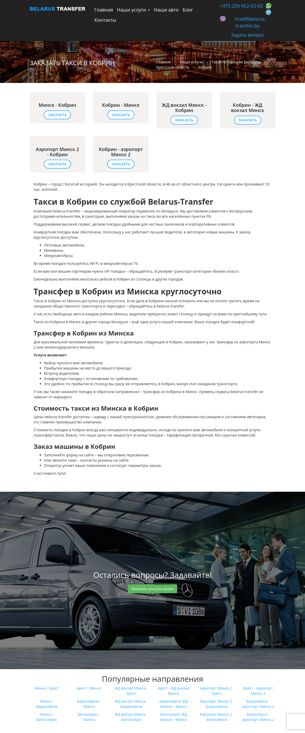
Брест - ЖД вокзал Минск (173, 691)
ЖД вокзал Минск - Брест (131, 691)
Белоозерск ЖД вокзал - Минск (173, 717)
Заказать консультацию (152, 588)
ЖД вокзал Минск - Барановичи (131, 704)
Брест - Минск (89, 688)
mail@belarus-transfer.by (250, 22)
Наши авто (166, 10)
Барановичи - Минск (89, 704)
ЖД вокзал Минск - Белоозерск (131, 717)
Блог (188, 10)
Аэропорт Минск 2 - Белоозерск (216, 717)
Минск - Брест (46, 688)
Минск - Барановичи (47, 704)
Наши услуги (133, 10)
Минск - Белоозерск (47, 717)
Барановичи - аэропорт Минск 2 (258, 704)
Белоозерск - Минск (89, 717)
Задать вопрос (247, 35)
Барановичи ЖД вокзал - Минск (173, 704)
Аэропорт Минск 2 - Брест (216, 691)
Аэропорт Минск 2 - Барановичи (216, 704)
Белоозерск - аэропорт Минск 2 (258, 717)
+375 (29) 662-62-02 (241, 6)
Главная (103, 10)
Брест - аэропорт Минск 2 (258, 691)
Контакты (105, 20)
